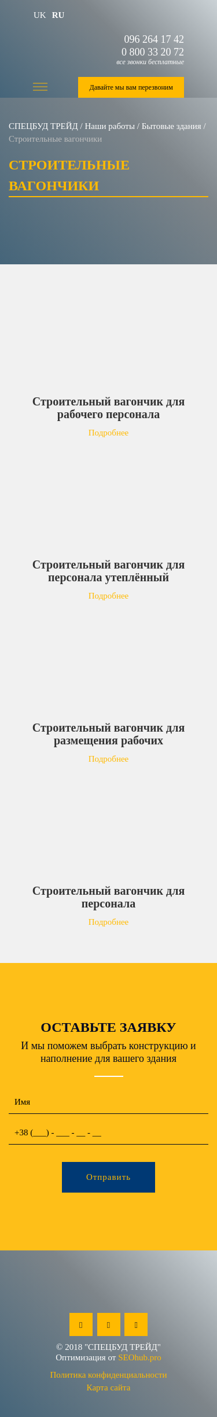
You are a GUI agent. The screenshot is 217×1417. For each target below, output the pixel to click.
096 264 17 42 (154, 39)
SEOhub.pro (139, 1357)
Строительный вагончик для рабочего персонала (108, 407)
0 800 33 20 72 (153, 52)
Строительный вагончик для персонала (108, 897)
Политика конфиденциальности (108, 1374)
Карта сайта (109, 1387)
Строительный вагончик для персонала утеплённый (108, 571)
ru (58, 15)
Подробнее (109, 432)
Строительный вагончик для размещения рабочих (108, 734)
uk (40, 15)
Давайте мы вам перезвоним (130, 87)
